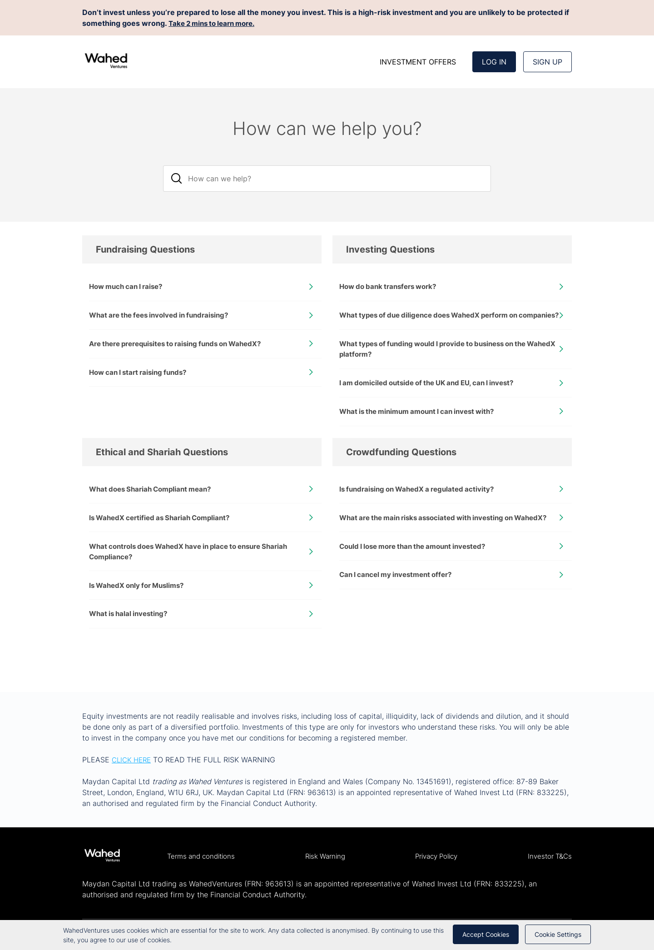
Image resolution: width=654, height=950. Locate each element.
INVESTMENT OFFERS (418, 61)
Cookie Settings (558, 934)
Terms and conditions (203, 856)
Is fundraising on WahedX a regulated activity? (421, 505)
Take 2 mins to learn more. (215, 23)
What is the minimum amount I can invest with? (423, 427)
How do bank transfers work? (392, 287)
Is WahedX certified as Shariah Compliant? (164, 535)
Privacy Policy (436, 856)
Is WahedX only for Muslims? (140, 605)
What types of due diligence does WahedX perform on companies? (435, 322)
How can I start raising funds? (141, 375)
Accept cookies (485, 934)
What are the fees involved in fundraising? (164, 316)
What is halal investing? (131, 634)
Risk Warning (326, 856)
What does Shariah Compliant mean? (154, 505)
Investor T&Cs (548, 856)
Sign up (547, 61)
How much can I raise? (129, 287)
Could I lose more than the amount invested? (419, 575)
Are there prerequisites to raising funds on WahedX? (183, 346)
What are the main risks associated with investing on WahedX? (433, 541)
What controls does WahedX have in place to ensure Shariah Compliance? (196, 570)
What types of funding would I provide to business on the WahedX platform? (440, 363)
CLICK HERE (133, 759)
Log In (494, 61)
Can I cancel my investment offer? (400, 605)
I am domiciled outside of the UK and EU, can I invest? (433, 397)
